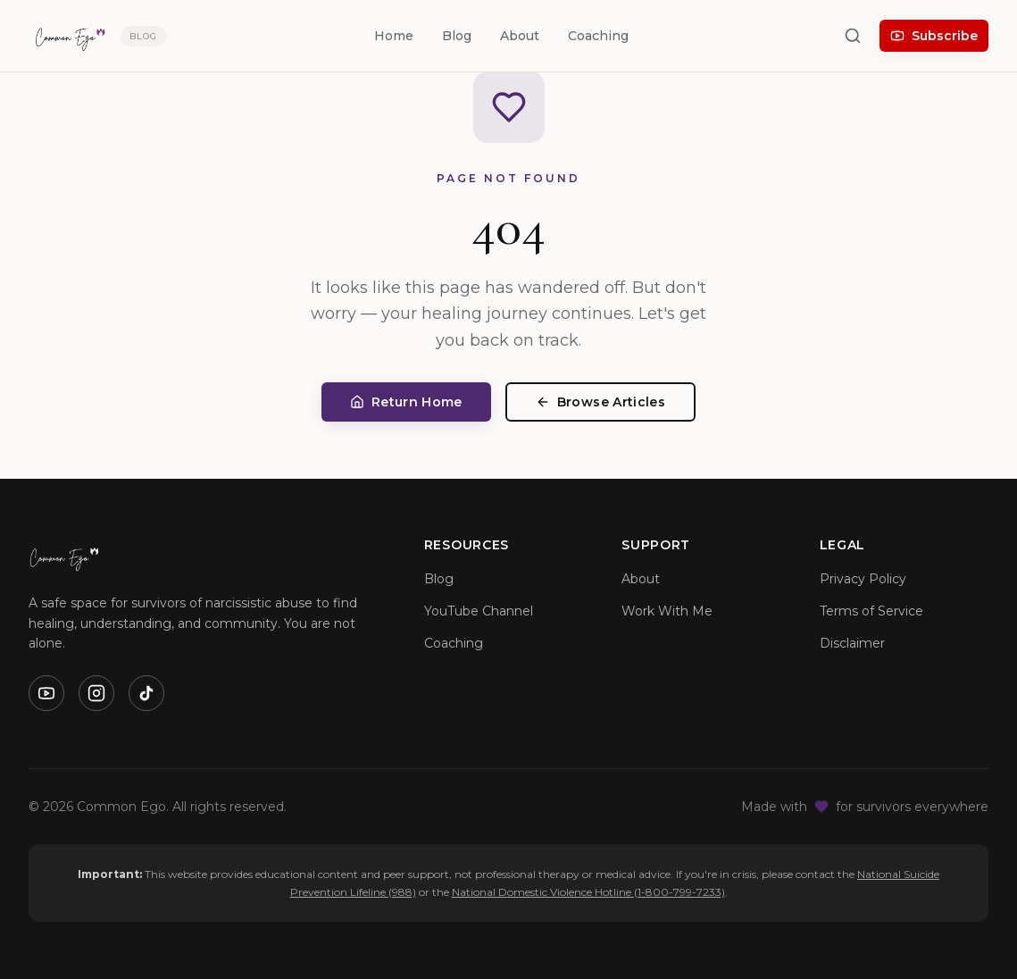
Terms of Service (871, 611)
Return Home (406, 402)
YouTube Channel (478, 611)
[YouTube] (46, 693)
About (519, 36)
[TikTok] (146, 693)
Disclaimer (852, 643)
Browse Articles (600, 402)
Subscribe (934, 36)
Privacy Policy (863, 579)
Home (393, 36)
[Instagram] (96, 693)
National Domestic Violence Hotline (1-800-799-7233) (588, 892)
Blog (456, 36)
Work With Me (667, 611)
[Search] (853, 36)
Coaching (598, 36)
